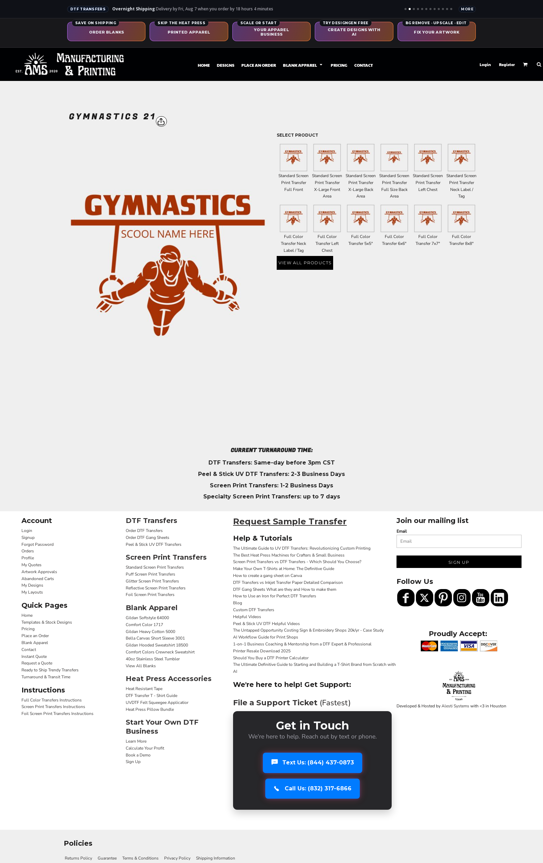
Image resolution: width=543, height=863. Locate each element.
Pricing (28, 629)
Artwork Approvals (39, 572)
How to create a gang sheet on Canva (267, 575)
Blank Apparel (34, 642)
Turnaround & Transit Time (45, 677)
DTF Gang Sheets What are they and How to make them (284, 589)
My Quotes (31, 565)
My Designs (32, 585)
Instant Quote (34, 656)
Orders (27, 551)
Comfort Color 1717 (144, 624)
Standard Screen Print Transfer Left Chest (428, 182)
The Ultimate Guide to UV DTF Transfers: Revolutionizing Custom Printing (302, 548)
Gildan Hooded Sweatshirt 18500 (157, 645)
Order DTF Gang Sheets (147, 537)
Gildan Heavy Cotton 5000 (150, 631)
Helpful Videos (247, 616)
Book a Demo (138, 755)
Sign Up (133, 761)
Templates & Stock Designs (46, 622)
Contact (28, 649)
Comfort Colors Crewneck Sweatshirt (160, 652)
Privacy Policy (177, 858)
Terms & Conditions (140, 858)
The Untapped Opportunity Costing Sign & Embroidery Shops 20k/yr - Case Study (308, 630)
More (467, 9)
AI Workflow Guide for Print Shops (265, 637)
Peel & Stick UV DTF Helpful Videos (266, 623)
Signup (28, 537)
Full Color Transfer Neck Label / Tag (293, 243)
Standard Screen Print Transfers (155, 567)
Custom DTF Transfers (253, 610)
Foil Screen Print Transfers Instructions (57, 713)
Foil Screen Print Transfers (150, 594)
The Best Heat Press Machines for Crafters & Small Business (289, 555)
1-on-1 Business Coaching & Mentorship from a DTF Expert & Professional (302, 644)
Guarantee (107, 858)
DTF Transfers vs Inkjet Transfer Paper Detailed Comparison (288, 582)
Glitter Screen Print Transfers (152, 581)
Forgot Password (37, 544)
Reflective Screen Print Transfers (156, 588)
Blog (237, 603)
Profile (27, 558)
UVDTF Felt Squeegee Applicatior (157, 702)
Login (485, 64)
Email (402, 531)
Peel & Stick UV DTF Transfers (153, 544)
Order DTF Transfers (144, 530)
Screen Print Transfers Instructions (53, 706)
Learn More (136, 741)
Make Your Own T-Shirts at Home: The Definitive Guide (283, 568)
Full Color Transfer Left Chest (327, 243)
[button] (303, 64)
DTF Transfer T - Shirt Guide (151, 695)
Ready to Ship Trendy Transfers (50, 670)
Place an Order (35, 636)
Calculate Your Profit (145, 748)
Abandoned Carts (37, 578)
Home (27, 615)
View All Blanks (141, 666)
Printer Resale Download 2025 (262, 651)
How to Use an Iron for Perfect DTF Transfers (274, 596)
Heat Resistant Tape (144, 688)
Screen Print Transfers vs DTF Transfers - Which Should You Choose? (297, 561)
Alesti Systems (455, 706)
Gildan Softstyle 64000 (147, 618)
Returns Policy (78, 858)
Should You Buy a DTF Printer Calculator (271, 658)
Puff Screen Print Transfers (150, 574)
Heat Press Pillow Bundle (150, 709)
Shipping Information (215, 858)
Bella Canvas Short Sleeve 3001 (155, 638)
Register (507, 64)
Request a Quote (36, 663)
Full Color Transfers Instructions (51, 700)
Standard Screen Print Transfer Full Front (293, 182)
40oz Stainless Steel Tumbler (153, 659)
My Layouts (32, 592)
